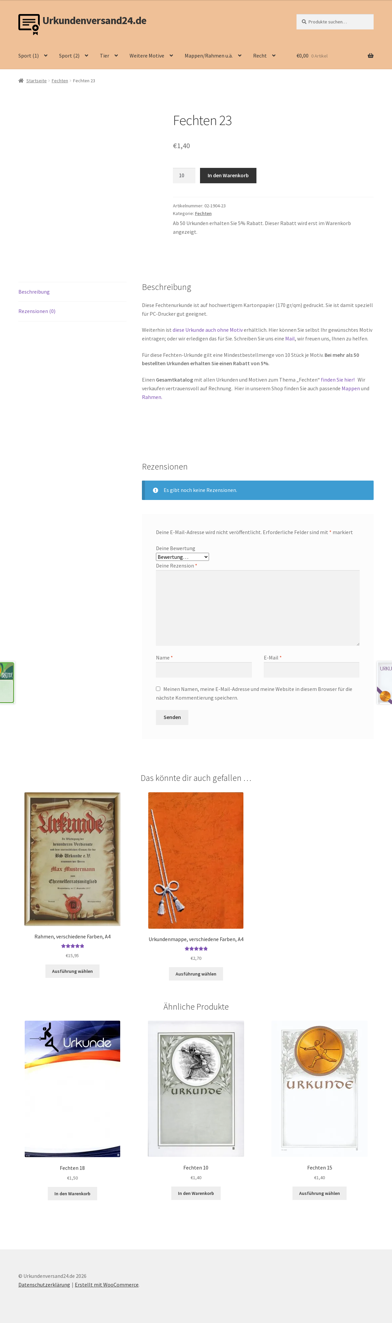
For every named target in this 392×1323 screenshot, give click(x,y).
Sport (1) (28, 55)
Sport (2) (69, 55)
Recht (260, 55)
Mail (290, 338)
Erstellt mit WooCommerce (107, 1284)
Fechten (60, 81)
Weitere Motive (147, 55)
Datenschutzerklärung (44, 1284)
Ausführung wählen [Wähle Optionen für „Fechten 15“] (319, 1193)
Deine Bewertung (175, 548)
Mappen (351, 388)
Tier (104, 55)
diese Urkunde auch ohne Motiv (208, 329)
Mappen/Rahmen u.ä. (209, 55)
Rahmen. (152, 397)
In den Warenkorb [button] (72, 1194)
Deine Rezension (176, 565)
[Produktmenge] (184, 175)
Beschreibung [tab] (34, 291)
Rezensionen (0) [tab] (36, 311)
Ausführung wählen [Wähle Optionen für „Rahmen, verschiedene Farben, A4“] (72, 971)
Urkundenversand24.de (94, 20)
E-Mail (273, 657)
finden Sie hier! (338, 379)
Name (164, 657)
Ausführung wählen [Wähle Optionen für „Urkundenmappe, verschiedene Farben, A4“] (196, 974)
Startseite (36, 81)
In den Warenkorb (228, 175)
